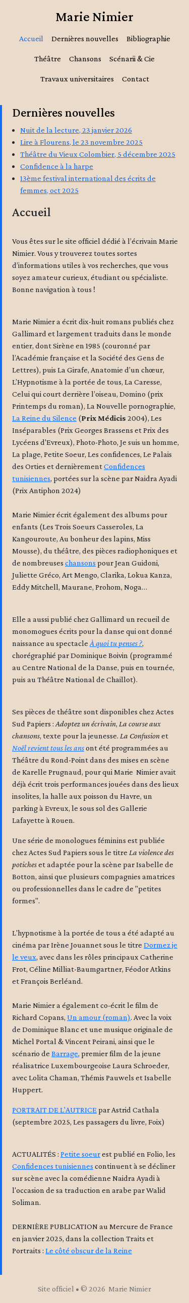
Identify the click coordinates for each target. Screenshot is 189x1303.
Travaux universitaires (77, 78)
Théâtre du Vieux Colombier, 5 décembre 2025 (97, 154)
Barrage (64, 1053)
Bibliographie (148, 38)
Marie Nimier (94, 16)
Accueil (31, 38)
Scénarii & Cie (132, 58)
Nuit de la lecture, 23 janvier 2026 (76, 130)
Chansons (85, 58)
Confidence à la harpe (56, 166)
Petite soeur (80, 1154)
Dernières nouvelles (84, 38)
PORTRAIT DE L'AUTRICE (54, 1109)
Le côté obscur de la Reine (88, 1250)
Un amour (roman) (99, 1017)
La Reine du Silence (44, 418)
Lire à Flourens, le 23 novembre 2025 (81, 142)
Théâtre (47, 58)
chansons (80, 563)
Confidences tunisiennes (52, 1166)
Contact (135, 78)
